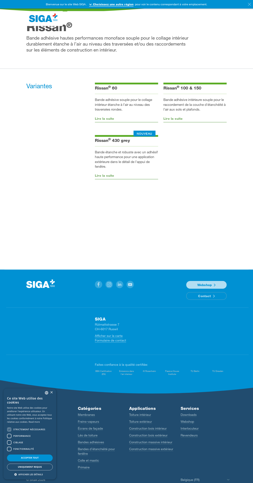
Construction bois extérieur (148, 435)
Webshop (204, 284)
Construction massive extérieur (151, 449)
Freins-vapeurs (88, 421)
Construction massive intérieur (150, 442)
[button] (98, 284)
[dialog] (30, 433)
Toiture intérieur (140, 415)
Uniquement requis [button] (30, 466)
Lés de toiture (88, 435)
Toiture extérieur (140, 421)
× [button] (51, 392)
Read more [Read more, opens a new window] (34, 421)
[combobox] (46, 393)
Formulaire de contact (110, 340)
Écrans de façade (90, 428)
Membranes (86, 415)
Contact (204, 296)
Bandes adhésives (91, 442)
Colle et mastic (88, 460)
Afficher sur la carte (109, 336)
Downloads (189, 415)
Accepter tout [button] (30, 457)
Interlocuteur (190, 428)
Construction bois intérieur (148, 428)
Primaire (84, 467)
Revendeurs (189, 435)
